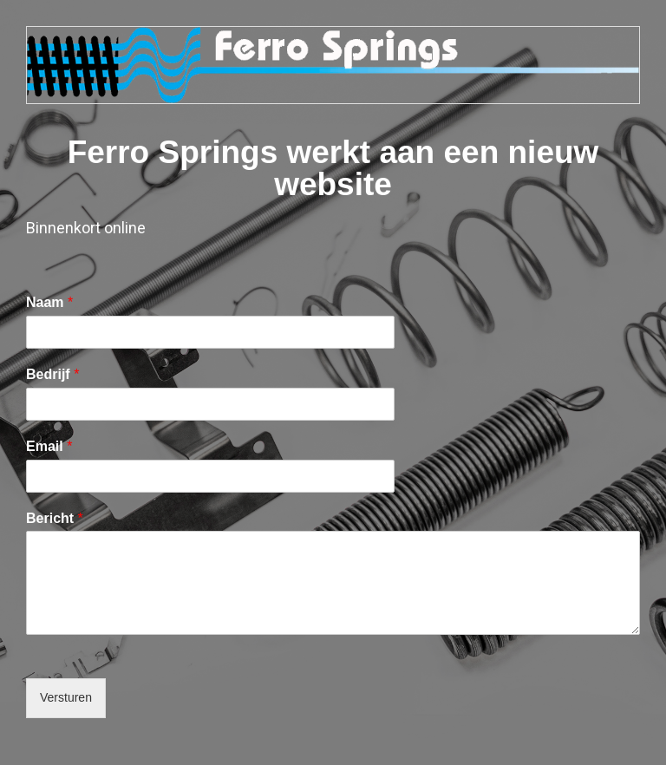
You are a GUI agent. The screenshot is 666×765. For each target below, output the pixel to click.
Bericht (54, 518)
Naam (49, 302)
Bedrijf (52, 374)
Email (49, 446)
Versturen (66, 697)
